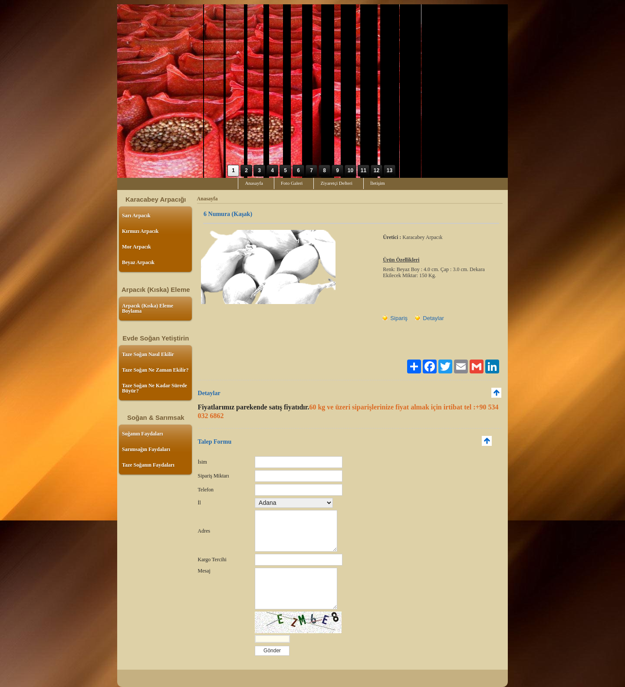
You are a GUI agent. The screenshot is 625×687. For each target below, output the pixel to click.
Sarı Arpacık (136, 216)
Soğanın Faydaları (142, 434)
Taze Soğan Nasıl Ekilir (148, 354)
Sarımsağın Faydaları (146, 449)
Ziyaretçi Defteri (336, 183)
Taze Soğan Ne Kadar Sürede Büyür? (154, 388)
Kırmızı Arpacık (140, 231)
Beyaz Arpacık (138, 262)
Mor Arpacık (136, 247)
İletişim (377, 183)
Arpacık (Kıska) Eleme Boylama (147, 308)
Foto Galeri (292, 183)
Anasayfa (254, 183)
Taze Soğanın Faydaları (148, 465)
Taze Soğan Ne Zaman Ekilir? (155, 370)
